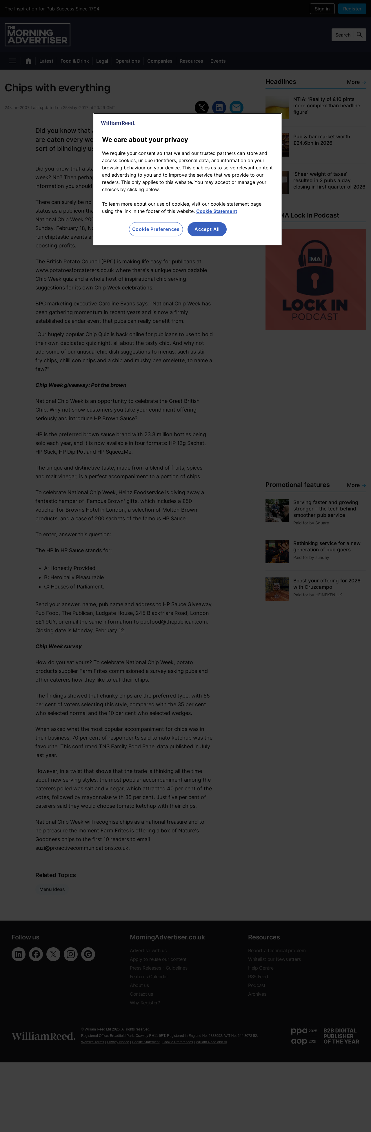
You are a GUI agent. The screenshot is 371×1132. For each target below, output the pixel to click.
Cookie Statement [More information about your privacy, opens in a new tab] (216, 211)
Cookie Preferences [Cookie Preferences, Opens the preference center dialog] (156, 229)
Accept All (207, 229)
